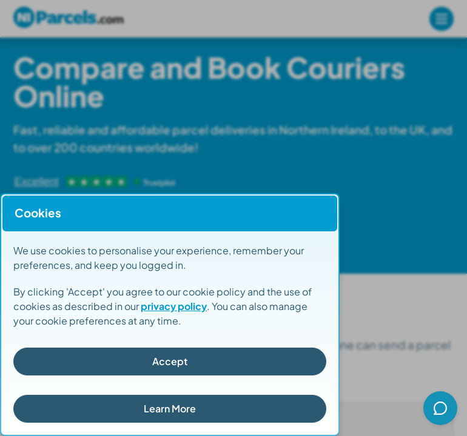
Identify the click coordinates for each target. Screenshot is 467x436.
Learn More (170, 408)
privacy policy (174, 306)
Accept (169, 361)
